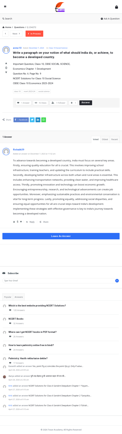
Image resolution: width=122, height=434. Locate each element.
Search (7, 18)
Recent (114, 139)
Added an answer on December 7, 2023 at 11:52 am (34, 153)
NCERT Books (16, 319)
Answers (19, 297)
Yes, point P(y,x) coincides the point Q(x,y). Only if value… (57, 366)
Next (16, 33)
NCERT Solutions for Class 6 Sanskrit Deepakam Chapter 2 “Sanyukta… (60, 395)
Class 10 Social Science (58, 48)
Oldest (105, 139)
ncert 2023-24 (29, 91)
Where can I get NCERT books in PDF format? (33, 332)
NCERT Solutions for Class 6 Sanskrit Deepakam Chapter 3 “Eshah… (59, 405)
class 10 (17, 91)
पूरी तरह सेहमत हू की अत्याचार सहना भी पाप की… (48, 376)
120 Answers (17, 310)
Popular (7, 297)
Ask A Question (110, 18)
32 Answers (16, 323)
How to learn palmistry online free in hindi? (31, 345)
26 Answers (16, 336)
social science (44, 91)
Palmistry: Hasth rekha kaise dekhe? (28, 358)
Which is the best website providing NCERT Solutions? (37, 305)
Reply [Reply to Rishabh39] (30, 222)
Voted (96, 139)
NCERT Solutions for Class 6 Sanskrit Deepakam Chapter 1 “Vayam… (59, 385)
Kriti (10, 385)
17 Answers (16, 363)
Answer (85, 102)
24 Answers (16, 349)
